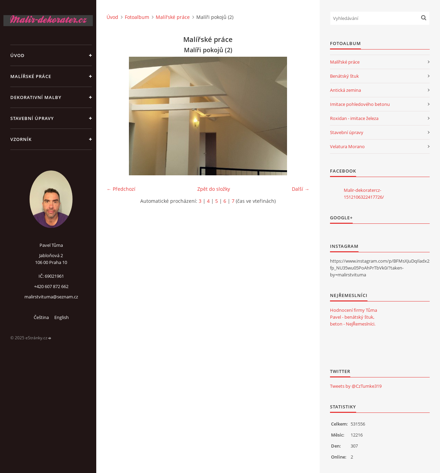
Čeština (41, 317)
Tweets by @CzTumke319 (356, 386)
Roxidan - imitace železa (354, 118)
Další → (300, 189)
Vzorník (21, 139)
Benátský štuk (344, 76)
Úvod (17, 55)
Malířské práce (30, 76)
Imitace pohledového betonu (360, 104)
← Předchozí (121, 189)
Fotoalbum (137, 17)
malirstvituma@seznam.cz (51, 297)
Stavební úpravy (32, 118)
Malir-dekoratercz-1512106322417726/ (364, 193)
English (61, 317)
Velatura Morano (347, 146)
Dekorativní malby (36, 97)
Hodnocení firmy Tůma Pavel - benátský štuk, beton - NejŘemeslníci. (353, 317)
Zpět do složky (213, 189)
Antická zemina (345, 90)
